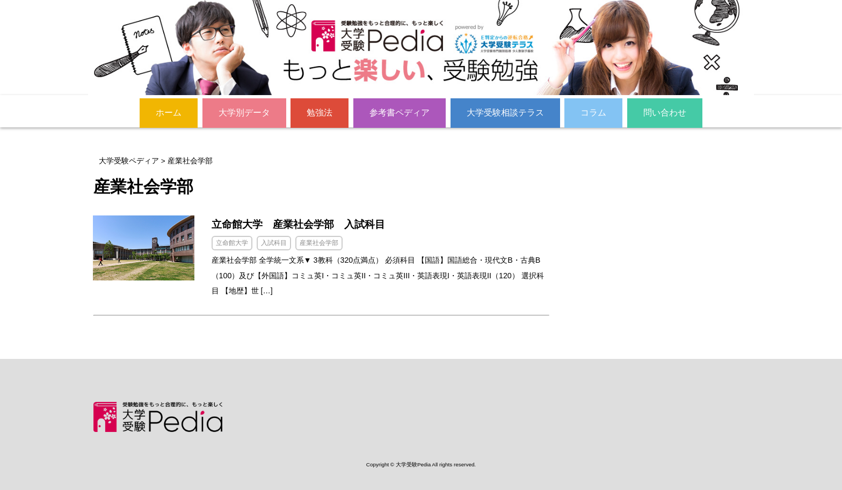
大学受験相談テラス (505, 112)
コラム (593, 112)
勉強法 (319, 112)
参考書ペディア (399, 112)
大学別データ (244, 112)
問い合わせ (664, 112)
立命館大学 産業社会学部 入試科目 (303, 224)
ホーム (169, 112)
